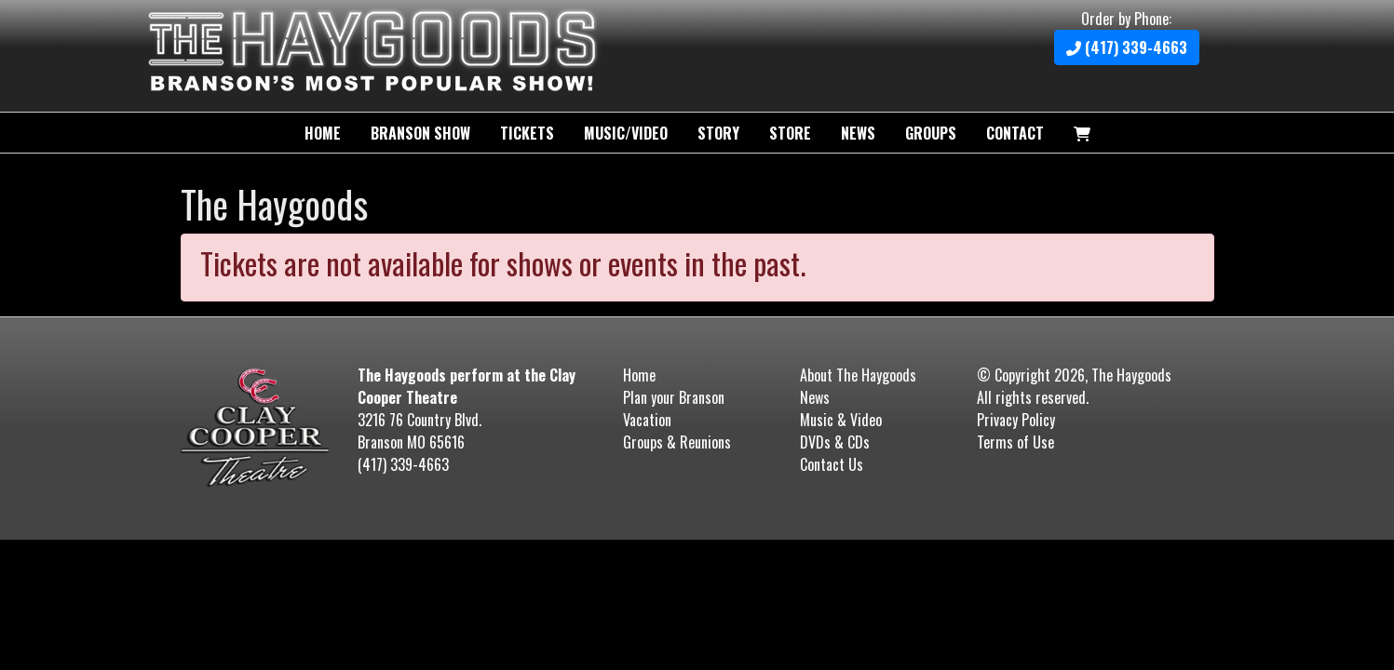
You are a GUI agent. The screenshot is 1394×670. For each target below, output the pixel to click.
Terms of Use (1015, 442)
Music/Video (626, 133)
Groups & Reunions (677, 442)
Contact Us (831, 464)
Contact (1015, 133)
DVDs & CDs (835, 442)
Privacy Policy (1016, 420)
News (858, 133)
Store (790, 133)
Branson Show (420, 133)
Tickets (527, 133)
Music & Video (841, 420)
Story (718, 133)
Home (323, 133)
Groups (930, 133)
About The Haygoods (858, 375)
